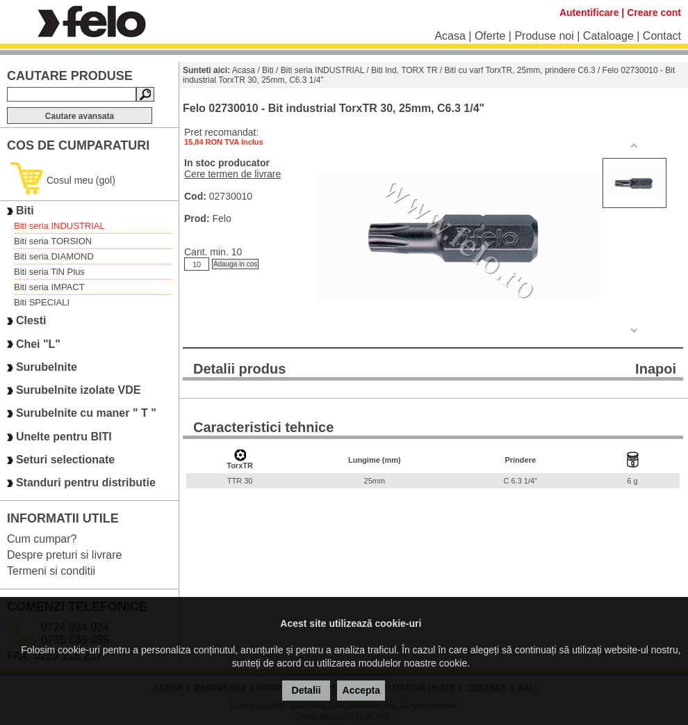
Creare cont (654, 12)
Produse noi (543, 36)
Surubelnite (46, 367)
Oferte (490, 36)
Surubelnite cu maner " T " (86, 414)
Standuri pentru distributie (86, 483)
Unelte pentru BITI (64, 437)
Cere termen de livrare (232, 174)
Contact (662, 36)
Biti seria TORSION (53, 241)
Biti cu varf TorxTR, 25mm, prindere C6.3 (519, 70)
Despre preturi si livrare (64, 555)
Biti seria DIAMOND (54, 256)
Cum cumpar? (41, 539)
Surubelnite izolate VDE (78, 390)
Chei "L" (38, 344)
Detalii (306, 690)
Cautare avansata (79, 116)
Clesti (31, 321)
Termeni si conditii (51, 571)
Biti (25, 210)
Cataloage (608, 36)
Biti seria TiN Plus (49, 271)
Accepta (361, 690)
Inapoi (655, 368)
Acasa (449, 36)
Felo (221, 218)
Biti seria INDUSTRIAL (59, 226)
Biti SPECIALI (41, 302)
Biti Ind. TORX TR (404, 70)
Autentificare (589, 12)
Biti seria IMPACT (49, 287)
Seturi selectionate (65, 459)
